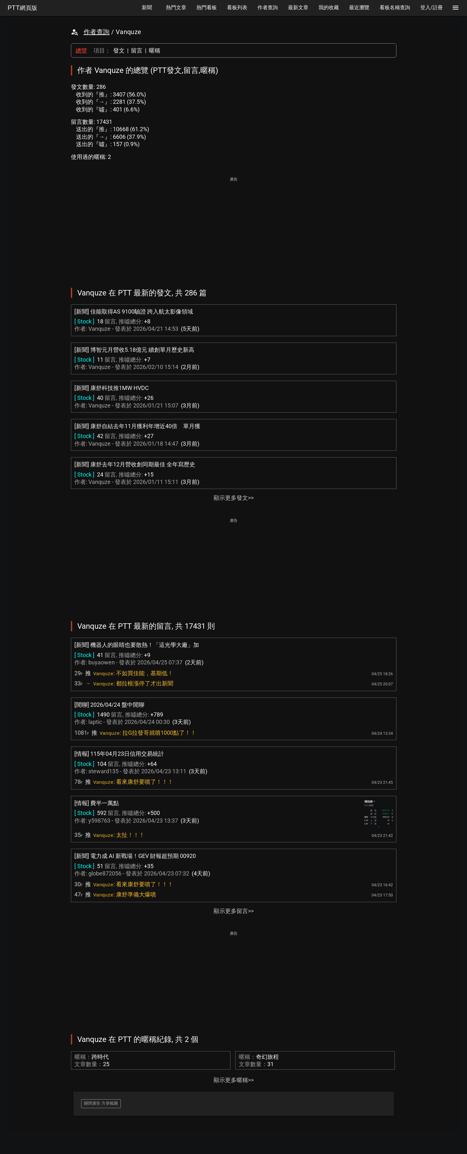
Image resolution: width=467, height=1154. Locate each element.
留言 (136, 50)
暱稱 (154, 50)
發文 (119, 50)
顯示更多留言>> (234, 911)
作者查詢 (97, 32)
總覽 (81, 50)
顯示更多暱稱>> (234, 1080)
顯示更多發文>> (234, 497)
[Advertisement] (233, 228)
